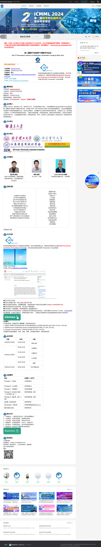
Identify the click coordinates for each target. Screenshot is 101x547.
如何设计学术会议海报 (45, 532)
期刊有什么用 (6, 526)
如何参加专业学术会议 (45, 526)
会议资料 (39, 6)
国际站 (76, 1)
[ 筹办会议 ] (28, 544)
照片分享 (46, 6)
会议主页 (24, 6)
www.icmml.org (15, 68)
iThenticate (67, 310)
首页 (71, 1)
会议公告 (31, 6)
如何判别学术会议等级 (9, 532)
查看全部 (96, 52)
